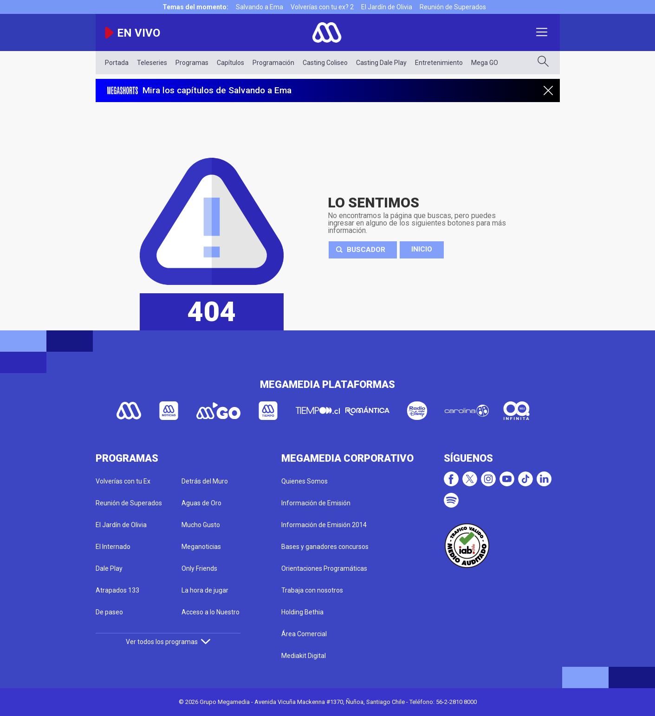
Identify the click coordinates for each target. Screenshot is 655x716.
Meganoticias (201, 546)
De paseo (109, 612)
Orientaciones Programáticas (324, 568)
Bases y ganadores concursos (325, 546)
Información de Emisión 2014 (324, 525)
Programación (273, 62)
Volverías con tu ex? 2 (322, 7)
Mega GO (484, 62)
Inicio (421, 249)
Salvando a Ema (259, 7)
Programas (191, 62)
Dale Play (109, 568)
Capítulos (230, 62)
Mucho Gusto (201, 525)
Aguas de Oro (201, 503)
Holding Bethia (302, 612)
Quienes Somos (304, 481)
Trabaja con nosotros (312, 590)
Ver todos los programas (168, 641)
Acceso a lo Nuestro (211, 612)
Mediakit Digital (303, 655)
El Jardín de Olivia (386, 7)
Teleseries (152, 62)
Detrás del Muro (205, 481)
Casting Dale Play (381, 62)
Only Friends (199, 568)
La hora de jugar (205, 590)
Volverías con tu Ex (123, 481)
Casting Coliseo (325, 62)
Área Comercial (304, 634)
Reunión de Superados (453, 7)
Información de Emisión (315, 503)
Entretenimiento (439, 62)
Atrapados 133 (117, 590)
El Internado (113, 546)
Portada (117, 62)
